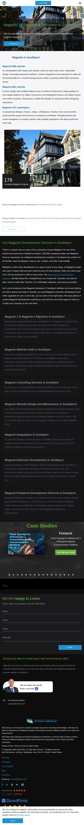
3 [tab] (17, 574)
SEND (70, 647)
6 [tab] (30, 574)
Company (6, 762)
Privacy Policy (23, 815)
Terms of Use (20, 746)
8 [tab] (39, 574)
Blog (4, 771)
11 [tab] (51, 574)
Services (6, 757)
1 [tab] (9, 574)
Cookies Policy (33, 746)
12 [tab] (56, 574)
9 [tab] (43, 574)
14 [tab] (64, 574)
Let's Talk (43, 3)
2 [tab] (13, 574)
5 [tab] (26, 574)
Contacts (6, 775)
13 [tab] (60, 574)
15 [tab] (68, 574)
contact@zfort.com (16, 704)
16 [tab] (73, 574)
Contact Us (13, 44)
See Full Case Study (65, 552)
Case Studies (7, 766)
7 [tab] (34, 574)
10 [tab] (47, 574)
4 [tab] (22, 574)
